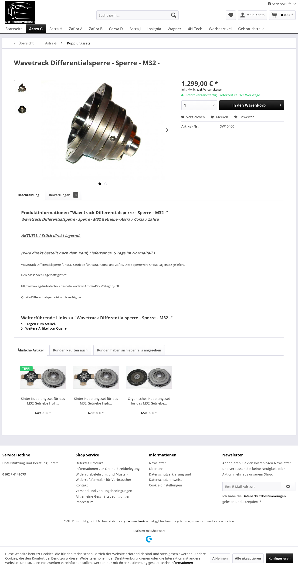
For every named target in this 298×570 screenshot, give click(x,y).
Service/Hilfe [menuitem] (280, 4)
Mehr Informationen (177, 562)
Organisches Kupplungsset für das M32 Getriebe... (149, 400)
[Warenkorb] (282, 15)
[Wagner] (174, 28)
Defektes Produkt (89, 463)
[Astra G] (36, 28)
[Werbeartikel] (220, 28)
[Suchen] (174, 15)
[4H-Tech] (195, 28)
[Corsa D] (116, 28)
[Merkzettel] (231, 15)
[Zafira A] (76, 28)
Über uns (156, 468)
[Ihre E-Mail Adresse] (251, 486)
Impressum (84, 502)
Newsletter (157, 463)
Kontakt (82, 485)
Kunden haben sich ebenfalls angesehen (129, 350)
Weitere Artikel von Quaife (44, 328)
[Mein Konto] (252, 15)
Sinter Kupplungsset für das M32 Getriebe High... (43, 400)
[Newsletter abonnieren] (288, 486)
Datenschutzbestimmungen (264, 496)
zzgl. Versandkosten (210, 89)
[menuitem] (137, 15)
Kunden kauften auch (70, 350)
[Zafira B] (96, 28)
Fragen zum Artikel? (38, 324)
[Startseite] (14, 28)
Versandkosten (138, 521)
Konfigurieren (279, 558)
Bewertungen (63, 195)
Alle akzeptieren (248, 558)
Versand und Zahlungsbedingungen (104, 491)
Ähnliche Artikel (31, 350)
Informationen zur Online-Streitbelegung (108, 468)
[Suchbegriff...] (137, 15)
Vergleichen (193, 117)
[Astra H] (56, 28)
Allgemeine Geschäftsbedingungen (103, 496)
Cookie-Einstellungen (165, 485)
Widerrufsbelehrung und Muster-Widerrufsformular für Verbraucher (103, 477)
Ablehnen (220, 558)
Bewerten (244, 117)
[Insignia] (154, 28)
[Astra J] (135, 28)
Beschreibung (28, 195)
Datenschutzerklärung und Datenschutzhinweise (170, 477)
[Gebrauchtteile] (251, 28)
